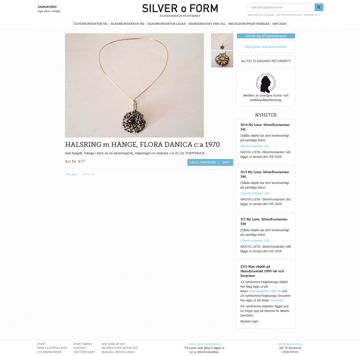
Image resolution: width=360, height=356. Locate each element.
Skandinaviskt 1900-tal (206, 23)
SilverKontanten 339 (254, 240)
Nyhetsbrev (82, 344)
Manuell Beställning (118, 352)
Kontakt (79, 348)
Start (41, 344)
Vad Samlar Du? (114, 344)
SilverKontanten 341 (90, 23)
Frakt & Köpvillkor (52, 348)
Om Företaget (84, 352)
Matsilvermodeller (289, 15)
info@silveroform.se (290, 344)
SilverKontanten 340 (127, 23)
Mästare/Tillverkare (261, 15)
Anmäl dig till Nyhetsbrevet (265, 36)
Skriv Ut (88, 174)
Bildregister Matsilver (120, 348)
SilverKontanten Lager (166, 23)
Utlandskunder (49, 352)
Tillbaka (71, 174)
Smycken (279, 23)
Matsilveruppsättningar (248, 23)
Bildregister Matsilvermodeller (266, 47)
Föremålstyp (312, 15)
